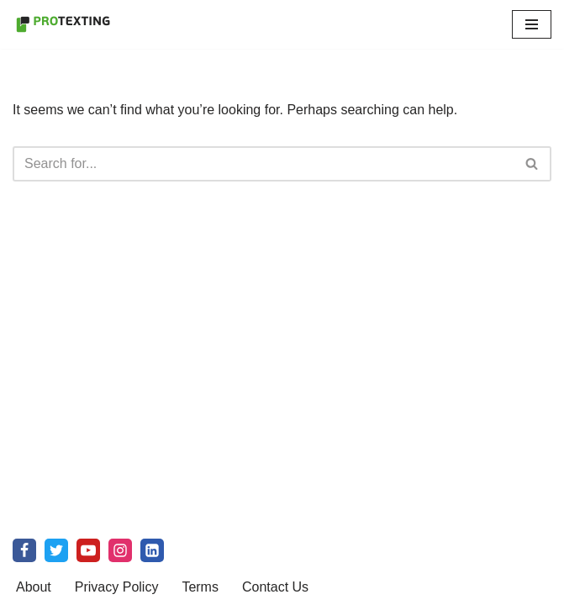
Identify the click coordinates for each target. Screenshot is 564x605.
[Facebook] (24, 550)
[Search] (263, 164)
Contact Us (275, 587)
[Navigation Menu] (531, 24)
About (33, 587)
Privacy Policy (117, 587)
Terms (200, 587)
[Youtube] (88, 550)
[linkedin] (152, 550)
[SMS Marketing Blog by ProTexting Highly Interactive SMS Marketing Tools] (63, 24)
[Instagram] (120, 550)
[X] (56, 550)
